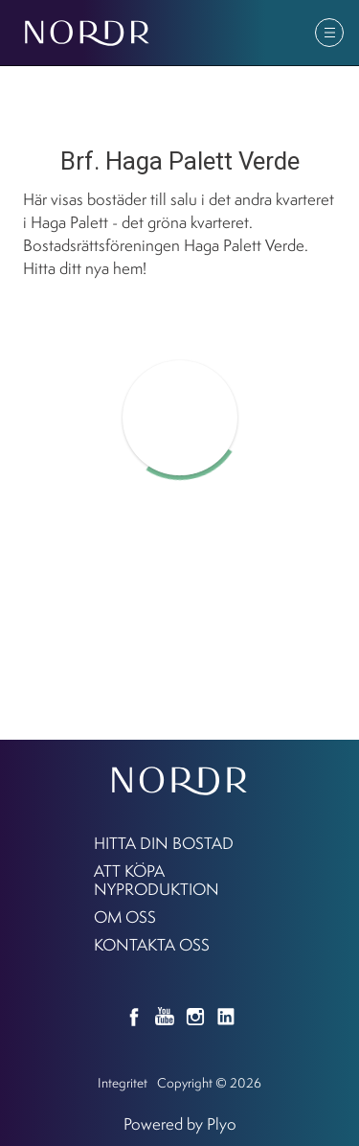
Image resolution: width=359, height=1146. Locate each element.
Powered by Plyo (179, 1123)
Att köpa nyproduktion (156, 880)
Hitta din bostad (164, 843)
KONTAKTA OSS (152, 944)
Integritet (122, 1082)
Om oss (125, 916)
